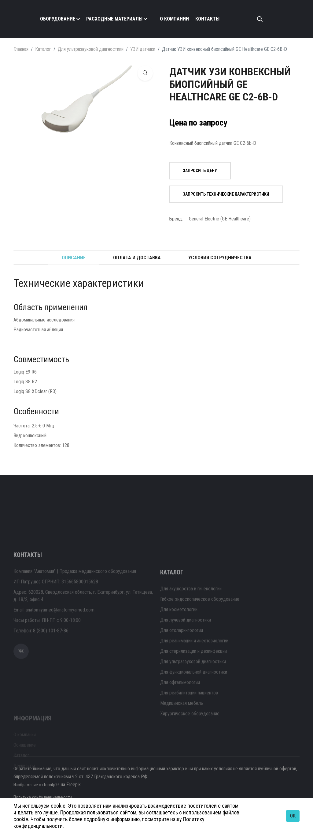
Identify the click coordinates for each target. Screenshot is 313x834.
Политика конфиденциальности (44, 797)
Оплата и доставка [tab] (137, 258)
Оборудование (57, 19)
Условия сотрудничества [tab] (220, 258)
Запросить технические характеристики (222, 194)
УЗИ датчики (142, 49)
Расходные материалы (114, 19)
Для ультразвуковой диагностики (90, 49)
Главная (20, 49)
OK (293, 816)
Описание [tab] (74, 258)
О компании (174, 19)
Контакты (207, 19)
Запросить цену (196, 170)
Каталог (43, 49)
